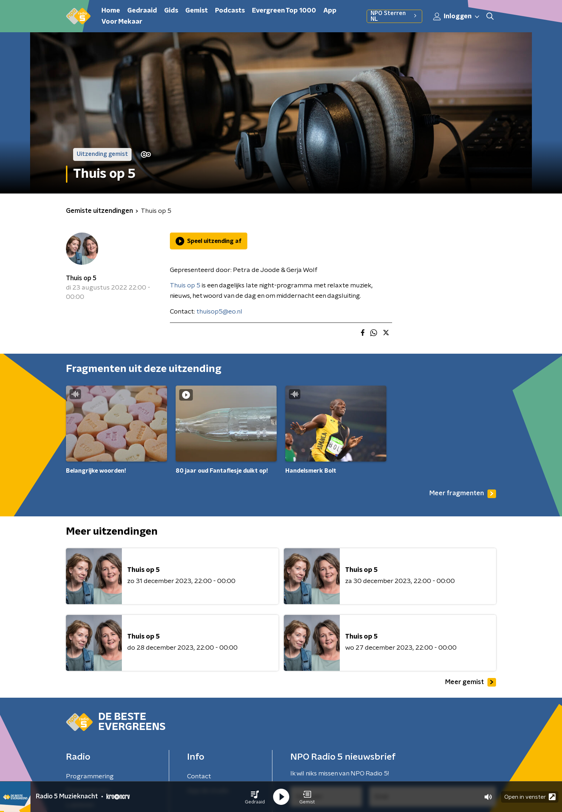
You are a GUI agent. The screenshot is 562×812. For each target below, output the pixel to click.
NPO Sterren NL (394, 16)
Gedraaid (142, 11)
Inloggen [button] (456, 16)
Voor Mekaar (121, 22)
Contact (199, 776)
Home (110, 11)
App (330, 11)
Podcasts (230, 11)
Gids (171, 11)
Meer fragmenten (462, 493)
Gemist (196, 11)
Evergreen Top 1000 (284, 11)
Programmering (90, 776)
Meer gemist (470, 682)
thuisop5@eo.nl (219, 312)
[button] (254, 796)
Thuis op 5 (81, 278)
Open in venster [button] (530, 796)
